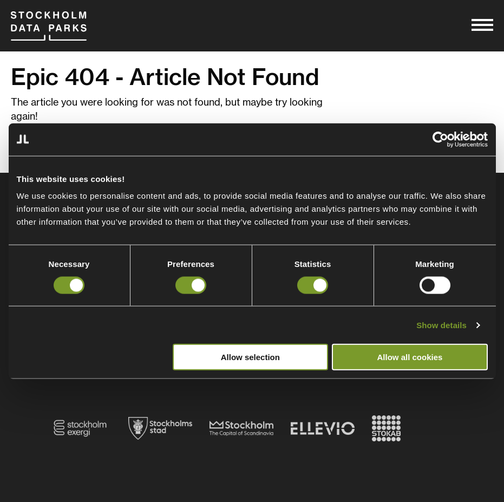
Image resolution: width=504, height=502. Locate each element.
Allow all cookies (410, 357)
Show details (441, 324)
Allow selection (250, 357)
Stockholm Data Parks (49, 26)
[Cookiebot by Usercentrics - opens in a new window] (440, 139)
